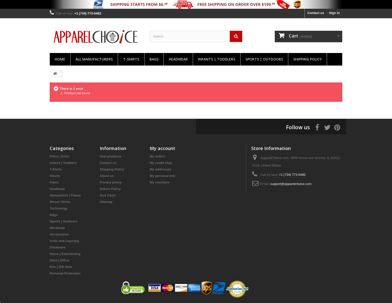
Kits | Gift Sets (61, 267)
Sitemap (106, 202)
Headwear (178, 59)
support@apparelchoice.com (291, 184)
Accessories (59, 234)
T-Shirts (131, 59)
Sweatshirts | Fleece (65, 195)
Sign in (334, 13)
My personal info (163, 176)
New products (110, 156)
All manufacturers (94, 59)
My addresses (160, 169)
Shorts (55, 176)
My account (162, 148)
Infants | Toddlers (216, 59)
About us (107, 176)
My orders (157, 156)
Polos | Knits (60, 156)
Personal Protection (65, 273)
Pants (54, 182)
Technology (59, 208)
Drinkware (58, 247)
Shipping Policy (307, 59)
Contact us (315, 13)
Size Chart (108, 195)
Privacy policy (111, 182)
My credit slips (161, 163)
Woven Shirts (60, 202)
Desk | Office (60, 260)
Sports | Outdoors (264, 59)
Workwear (57, 228)
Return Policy (110, 189)
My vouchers (160, 182)
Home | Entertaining (65, 254)
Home (60, 59)
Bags (154, 59)
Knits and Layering (64, 241)
